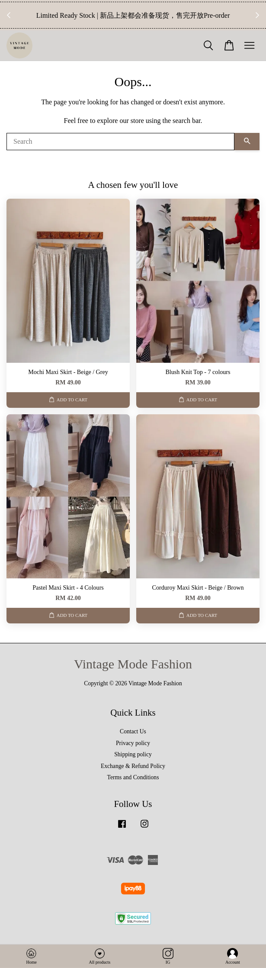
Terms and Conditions (133, 777)
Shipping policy (132, 754)
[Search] (120, 141)
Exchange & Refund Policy (133, 766)
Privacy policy (133, 743)
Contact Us (133, 731)
